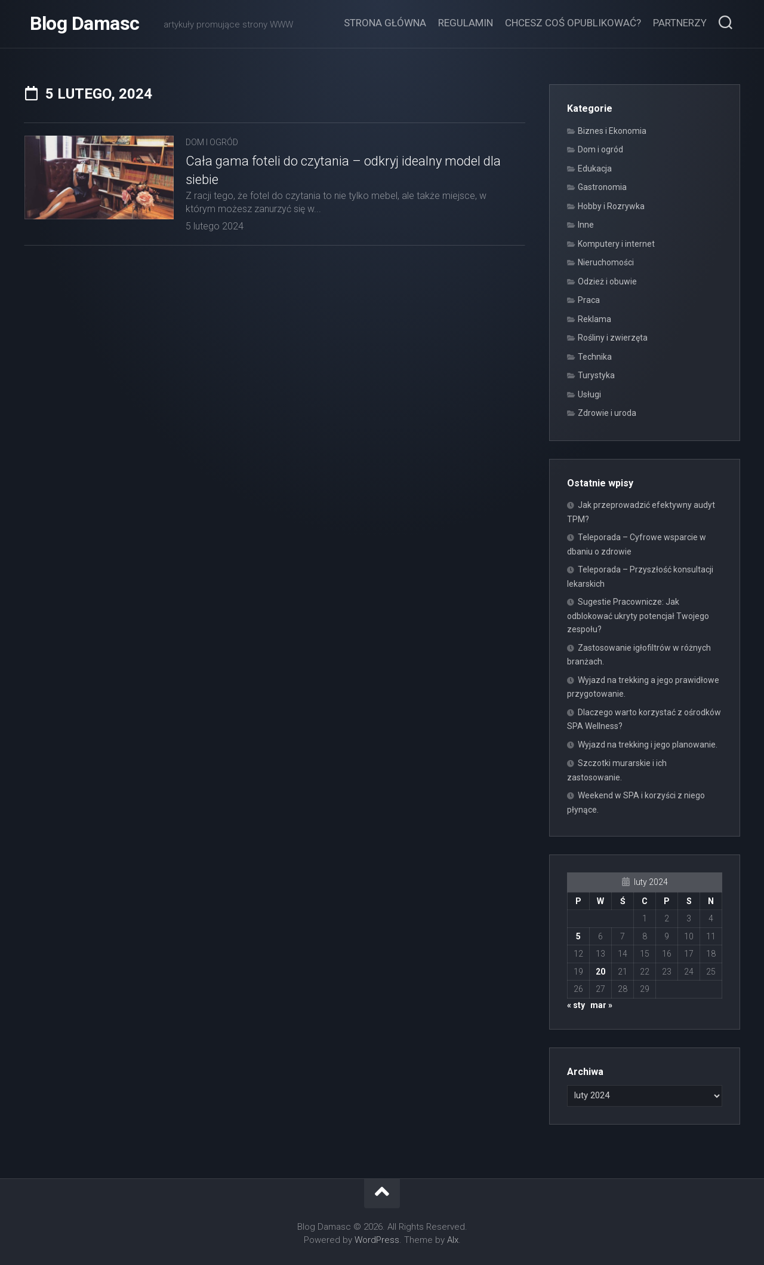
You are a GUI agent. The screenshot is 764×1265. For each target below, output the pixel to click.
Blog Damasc (85, 24)
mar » (601, 1005)
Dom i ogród (212, 142)
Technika (595, 357)
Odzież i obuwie (607, 281)
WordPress (377, 1240)
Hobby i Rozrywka (611, 206)
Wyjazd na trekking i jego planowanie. (647, 744)
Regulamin (465, 23)
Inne (586, 224)
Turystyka (596, 375)
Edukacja (595, 168)
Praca (589, 300)
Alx (452, 1240)
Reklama (594, 319)
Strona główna (385, 23)
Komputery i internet (616, 244)
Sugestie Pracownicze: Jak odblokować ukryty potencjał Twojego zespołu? (638, 615)
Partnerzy (680, 23)
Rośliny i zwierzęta (613, 337)
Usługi (589, 394)
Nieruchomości (606, 262)
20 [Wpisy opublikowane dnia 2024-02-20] (600, 971)
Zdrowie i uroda (607, 413)
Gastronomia (602, 187)
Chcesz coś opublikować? (573, 23)
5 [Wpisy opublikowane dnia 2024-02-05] (578, 936)
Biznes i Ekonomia (612, 131)
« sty (576, 1005)
